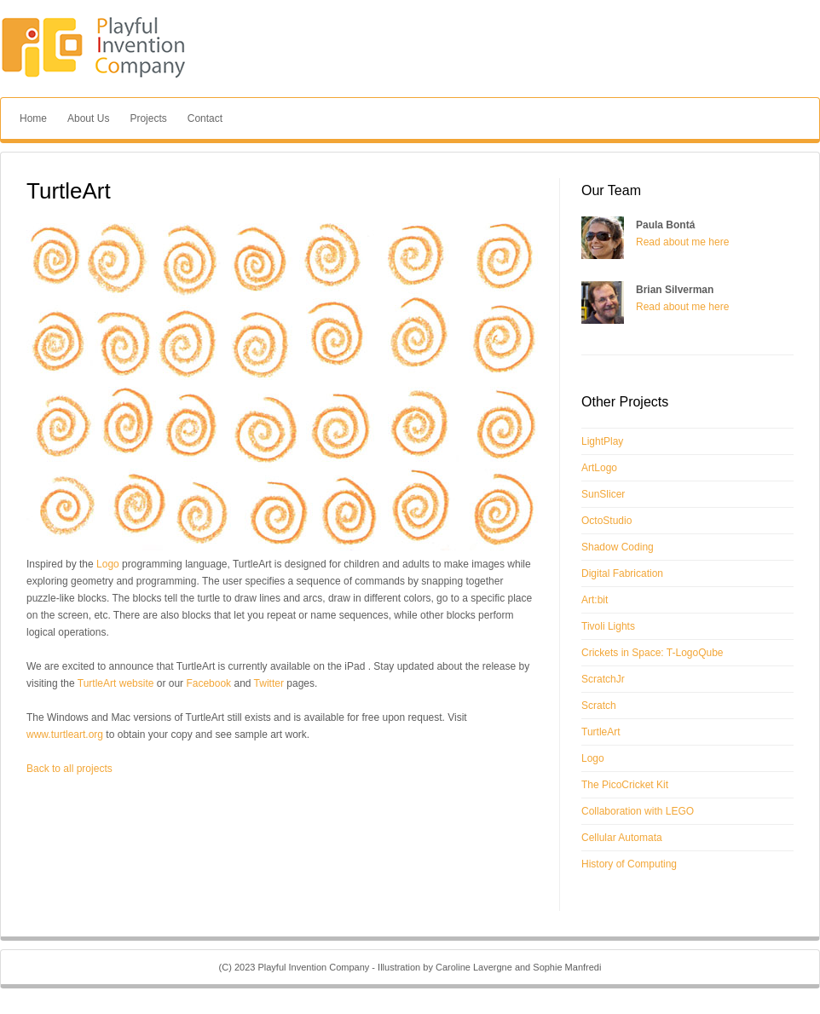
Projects (148, 118)
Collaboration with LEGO (637, 811)
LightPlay (602, 441)
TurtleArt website (116, 683)
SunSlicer (603, 494)
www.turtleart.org (64, 734)
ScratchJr (603, 679)
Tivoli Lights (608, 626)
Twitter (269, 683)
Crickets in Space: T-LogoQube (652, 653)
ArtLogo (599, 468)
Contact (205, 118)
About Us (88, 118)
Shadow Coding (617, 547)
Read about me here (682, 242)
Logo (107, 564)
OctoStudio (606, 521)
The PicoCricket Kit (624, 785)
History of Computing (629, 864)
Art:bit (594, 600)
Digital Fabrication (622, 573)
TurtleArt (601, 732)
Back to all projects (69, 769)
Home (33, 118)
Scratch (598, 706)
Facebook (208, 683)
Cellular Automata (621, 838)
